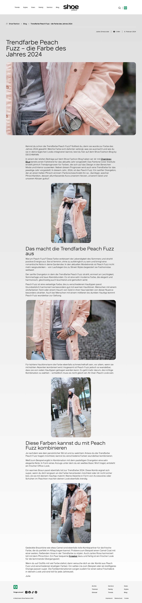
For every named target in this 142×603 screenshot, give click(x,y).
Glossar (94, 592)
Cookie (126, 598)
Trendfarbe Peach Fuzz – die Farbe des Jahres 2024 (51, 23)
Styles (25, 7)
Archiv (94, 586)
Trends (17, 7)
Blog (57, 7)
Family (41, 7)
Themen (95, 589)
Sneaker (73, 556)
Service (49, 7)
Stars (33, 7)
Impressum (109, 598)
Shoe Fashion (14, 23)
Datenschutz (118, 598)
